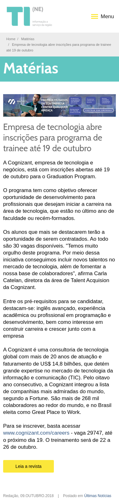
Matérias (27, 39)
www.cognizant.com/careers (36, 433)
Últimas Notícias (97, 496)
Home (10, 39)
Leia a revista (28, 466)
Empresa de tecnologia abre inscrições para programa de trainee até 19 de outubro (52, 137)
